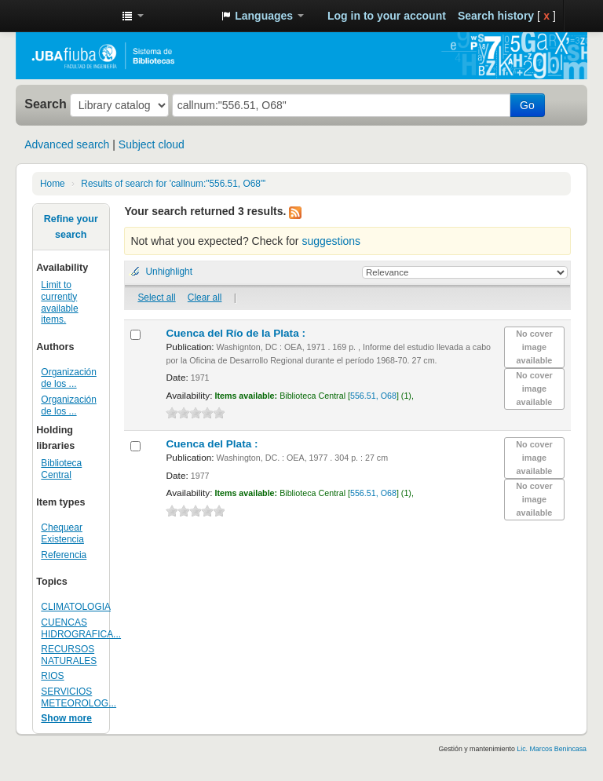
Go (527, 105)
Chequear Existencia (62, 533)
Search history (496, 15)
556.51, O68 (373, 395)
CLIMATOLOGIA (76, 606)
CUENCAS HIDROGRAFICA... (81, 628)
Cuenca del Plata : (213, 444)
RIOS (52, 675)
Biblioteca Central (61, 469)
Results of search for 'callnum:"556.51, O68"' (173, 183)
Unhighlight (168, 271)
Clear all (205, 297)
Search (45, 104)
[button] (132, 15)
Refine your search (71, 226)
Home (52, 183)
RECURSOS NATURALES (69, 655)
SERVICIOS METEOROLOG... (78, 697)
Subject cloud (152, 144)
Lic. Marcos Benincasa (552, 749)
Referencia (63, 554)
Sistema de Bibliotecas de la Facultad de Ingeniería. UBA (70, 15)
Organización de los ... (69, 378)
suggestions (331, 241)
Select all (156, 297)
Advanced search (66, 144)
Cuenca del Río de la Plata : (237, 333)
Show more (66, 718)
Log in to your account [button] (386, 15)
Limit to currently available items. (59, 302)
